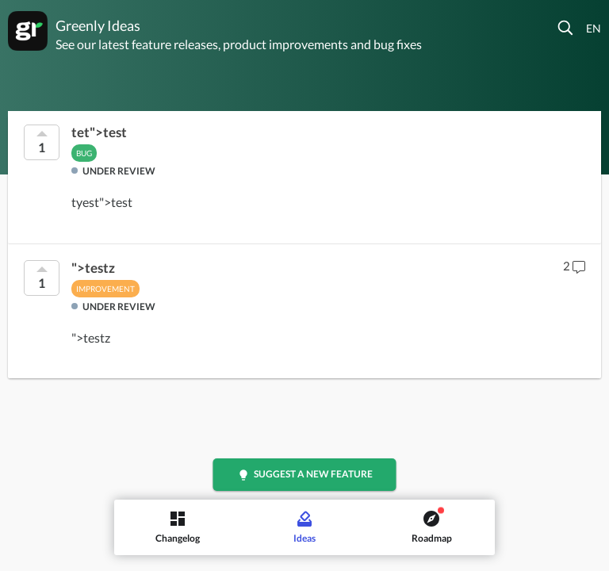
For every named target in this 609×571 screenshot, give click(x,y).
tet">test (99, 132)
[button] (566, 28)
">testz (93, 268)
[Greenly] (28, 31)
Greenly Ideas (98, 25)
